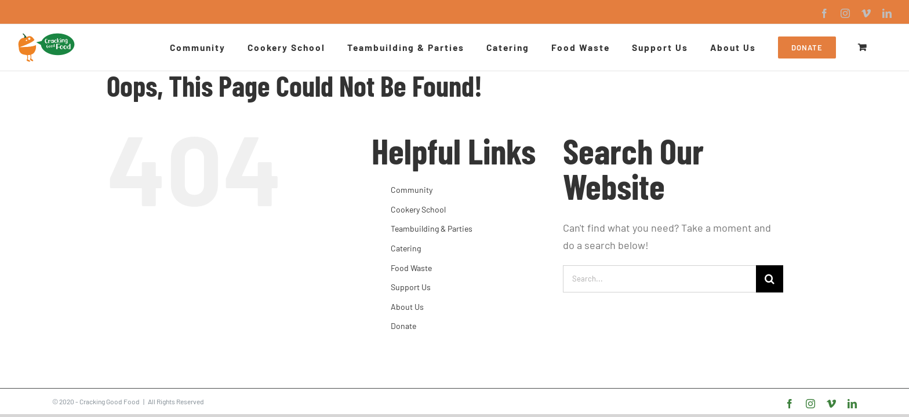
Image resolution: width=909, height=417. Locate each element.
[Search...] (659, 278)
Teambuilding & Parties (431, 228)
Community (411, 190)
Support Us (411, 287)
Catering (406, 248)
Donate (403, 326)
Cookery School (418, 209)
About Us (407, 307)
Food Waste (411, 268)
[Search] (769, 278)
